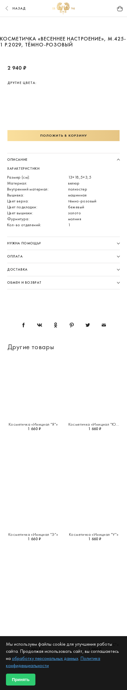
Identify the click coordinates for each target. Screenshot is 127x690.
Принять (20, 679)
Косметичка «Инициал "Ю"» (94, 424)
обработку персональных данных (45, 658)
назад (15, 8)
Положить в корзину (63, 135)
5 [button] (86, 26)
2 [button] (52, 26)
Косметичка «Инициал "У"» (94, 534)
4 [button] (75, 26)
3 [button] (63, 26)
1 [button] (41, 26)
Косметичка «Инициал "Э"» (33, 534)
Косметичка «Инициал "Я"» (33, 424)
